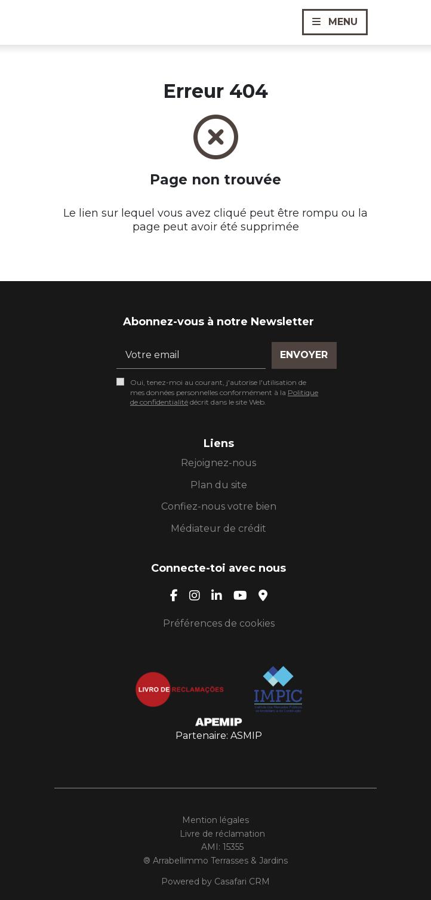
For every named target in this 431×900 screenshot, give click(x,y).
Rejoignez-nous (218, 463)
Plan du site (218, 485)
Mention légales (215, 820)
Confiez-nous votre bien (218, 506)
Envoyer (304, 354)
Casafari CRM (242, 881)
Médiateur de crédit (218, 528)
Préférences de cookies (219, 623)
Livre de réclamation (222, 833)
